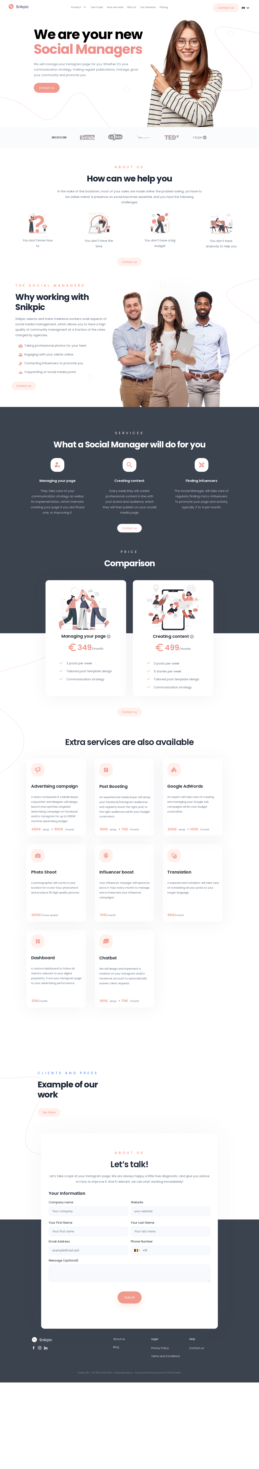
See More (49, 1112)
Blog (116, 1347)
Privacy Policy (160, 1348)
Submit (130, 1297)
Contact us (226, 8)
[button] (135, 1250)
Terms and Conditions (165, 1356)
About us (119, 1339)
